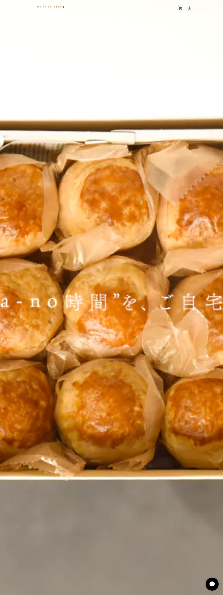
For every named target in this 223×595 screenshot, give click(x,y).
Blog (162, 8)
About (135, 8)
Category (150, 8)
